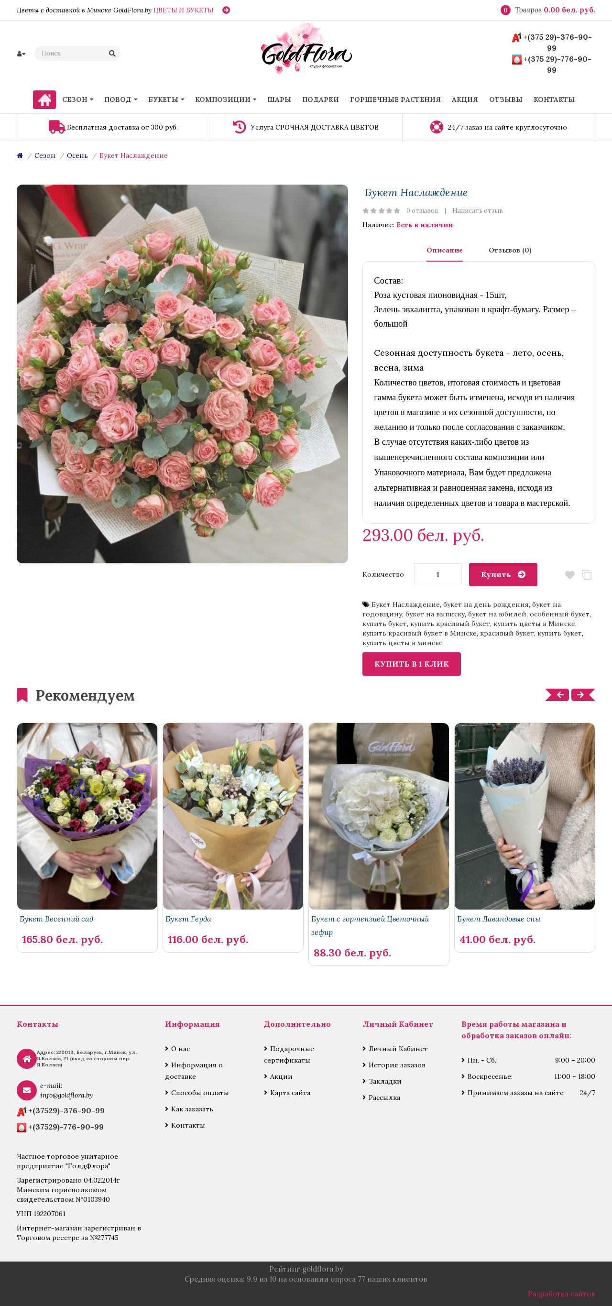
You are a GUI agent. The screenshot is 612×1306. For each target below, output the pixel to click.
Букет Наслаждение (133, 155)
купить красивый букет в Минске (419, 633)
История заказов (397, 1065)
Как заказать (192, 1109)
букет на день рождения (486, 604)
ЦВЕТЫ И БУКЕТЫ (183, 10)
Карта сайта (290, 1092)
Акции (281, 1076)
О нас (180, 1048)
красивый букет (507, 633)
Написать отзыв (477, 211)
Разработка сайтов (561, 1293)
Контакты (188, 1125)
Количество (383, 574)
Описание (444, 250)
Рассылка (384, 1097)
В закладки (570, 575)
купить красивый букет (450, 623)
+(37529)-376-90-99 (66, 1110)
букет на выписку (435, 614)
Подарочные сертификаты (289, 1054)
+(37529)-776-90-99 (66, 1126)
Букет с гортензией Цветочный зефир (370, 925)
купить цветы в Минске (534, 623)
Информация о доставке (194, 1071)
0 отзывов (422, 211)
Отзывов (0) (510, 250)
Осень (77, 155)
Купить (496, 574)
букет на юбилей (497, 614)
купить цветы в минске (402, 642)
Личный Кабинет (398, 1048)
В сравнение (587, 575)
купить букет (384, 623)
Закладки (385, 1081)
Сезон (44, 155)
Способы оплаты (200, 1092)
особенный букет (560, 614)
